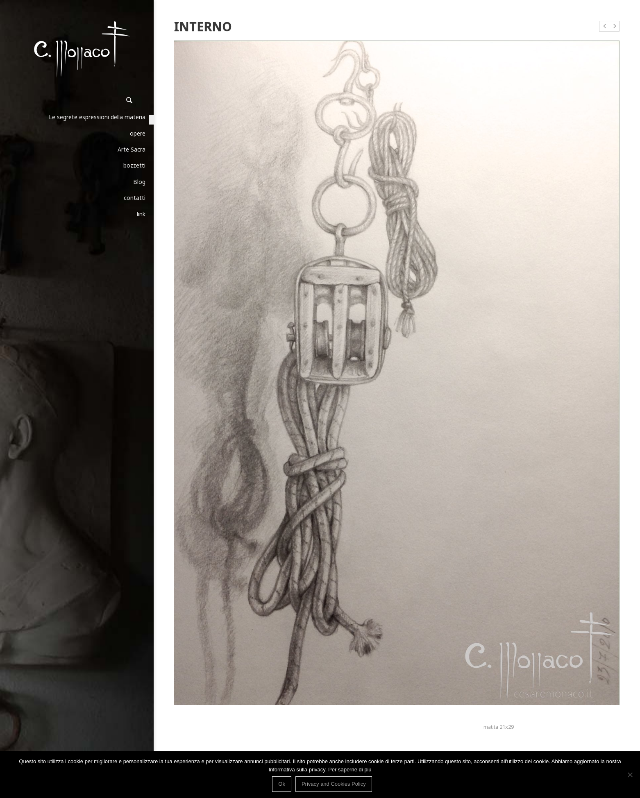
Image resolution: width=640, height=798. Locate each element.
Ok (281, 784)
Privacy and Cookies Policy (334, 784)
